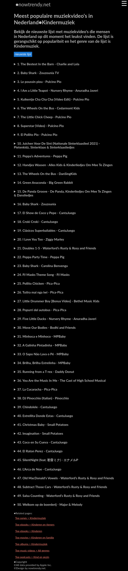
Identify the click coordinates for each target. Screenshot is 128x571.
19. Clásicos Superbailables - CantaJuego (46, 230)
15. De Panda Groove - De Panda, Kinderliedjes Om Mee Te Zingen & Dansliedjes (63, 193)
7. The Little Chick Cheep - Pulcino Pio (44, 117)
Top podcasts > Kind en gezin (32, 557)
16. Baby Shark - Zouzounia (36, 204)
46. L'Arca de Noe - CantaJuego (39, 469)
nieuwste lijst (23, 54)
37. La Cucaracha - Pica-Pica (37, 389)
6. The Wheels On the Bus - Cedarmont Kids (48, 108)
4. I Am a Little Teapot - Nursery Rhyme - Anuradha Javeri (57, 90)
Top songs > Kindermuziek (30, 518)
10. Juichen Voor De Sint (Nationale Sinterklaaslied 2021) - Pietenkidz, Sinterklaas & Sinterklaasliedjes (57, 145)
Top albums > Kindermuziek (31, 544)
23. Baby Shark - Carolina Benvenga (42, 266)
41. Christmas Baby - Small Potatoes (42, 425)
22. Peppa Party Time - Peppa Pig (40, 257)
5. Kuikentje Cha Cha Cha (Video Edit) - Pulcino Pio (53, 99)
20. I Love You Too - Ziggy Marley (40, 239)
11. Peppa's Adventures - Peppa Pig (42, 156)
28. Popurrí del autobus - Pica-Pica (41, 310)
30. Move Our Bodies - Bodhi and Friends (46, 327)
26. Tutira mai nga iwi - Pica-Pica (40, 292)
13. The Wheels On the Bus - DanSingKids (47, 174)
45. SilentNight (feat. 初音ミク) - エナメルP (47, 460)
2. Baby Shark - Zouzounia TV (38, 73)
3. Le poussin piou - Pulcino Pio (39, 82)
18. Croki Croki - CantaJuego (37, 222)
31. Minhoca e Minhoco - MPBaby (41, 336)
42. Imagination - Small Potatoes (40, 433)
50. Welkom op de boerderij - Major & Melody (49, 504)
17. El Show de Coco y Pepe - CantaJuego (46, 213)
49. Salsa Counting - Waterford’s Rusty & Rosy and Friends (58, 496)
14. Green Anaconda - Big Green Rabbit (45, 182)
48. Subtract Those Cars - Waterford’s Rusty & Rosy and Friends (62, 487)
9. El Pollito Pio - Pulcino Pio (37, 135)
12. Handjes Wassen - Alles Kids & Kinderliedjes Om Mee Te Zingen (65, 165)
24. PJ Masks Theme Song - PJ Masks (43, 275)
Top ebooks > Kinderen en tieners (34, 524)
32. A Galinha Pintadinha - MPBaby (42, 345)
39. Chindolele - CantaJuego (37, 407)
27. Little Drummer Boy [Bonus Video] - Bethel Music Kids (58, 301)
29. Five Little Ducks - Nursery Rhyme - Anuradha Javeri (56, 319)
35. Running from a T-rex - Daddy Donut (45, 372)
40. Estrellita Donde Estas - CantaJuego (45, 416)
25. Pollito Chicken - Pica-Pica (38, 283)
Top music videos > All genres (32, 550)
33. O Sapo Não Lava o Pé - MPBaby (43, 354)
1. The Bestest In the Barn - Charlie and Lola (48, 64)
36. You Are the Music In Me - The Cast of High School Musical (61, 380)
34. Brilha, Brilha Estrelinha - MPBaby (43, 363)
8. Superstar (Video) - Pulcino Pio (40, 126)
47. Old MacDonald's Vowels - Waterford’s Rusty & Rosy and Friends (65, 478)
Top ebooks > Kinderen (28, 531)
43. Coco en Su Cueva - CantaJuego (42, 442)
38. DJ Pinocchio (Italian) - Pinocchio (43, 398)
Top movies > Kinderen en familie (34, 537)
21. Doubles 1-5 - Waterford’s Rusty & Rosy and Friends (56, 248)
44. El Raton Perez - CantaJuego (39, 451)
